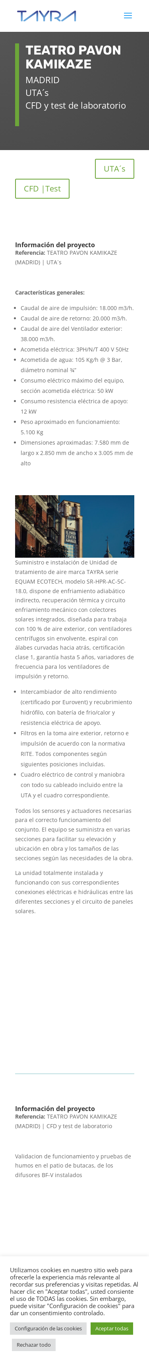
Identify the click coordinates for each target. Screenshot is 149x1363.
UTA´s (115, 168)
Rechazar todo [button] (34, 1344)
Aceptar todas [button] (111, 1328)
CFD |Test (42, 188)
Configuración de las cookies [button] (48, 1328)
